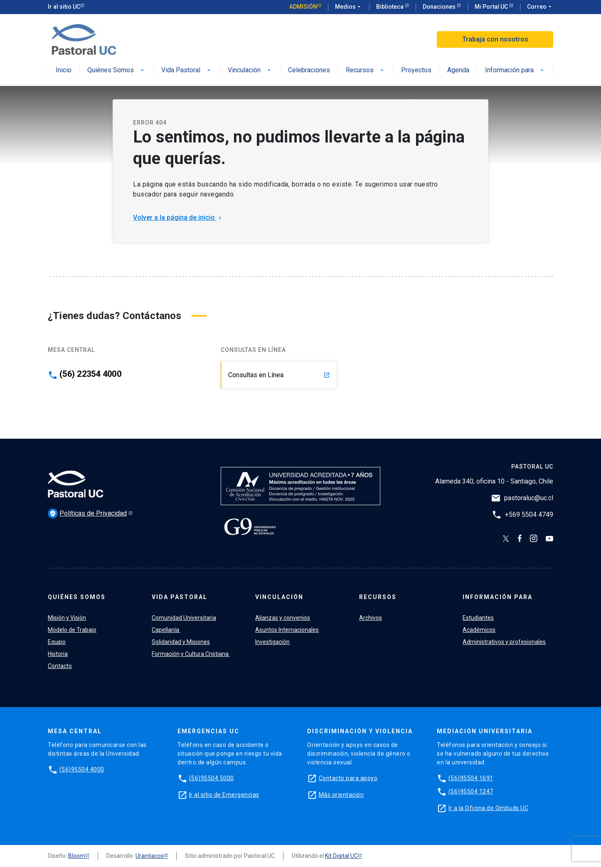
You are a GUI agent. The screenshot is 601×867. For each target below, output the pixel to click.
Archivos (370, 617)
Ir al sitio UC (64, 6)
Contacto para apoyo (348, 778)
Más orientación (341, 794)
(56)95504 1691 (470, 778)
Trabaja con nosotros (495, 39)
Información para (515, 70)
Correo (540, 7)
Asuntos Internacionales (287, 629)
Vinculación (250, 70)
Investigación (272, 642)
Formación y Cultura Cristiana (191, 654)
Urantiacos (149, 855)
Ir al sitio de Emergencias (224, 794)
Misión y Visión (67, 617)
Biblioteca (390, 6)
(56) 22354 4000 (90, 374)
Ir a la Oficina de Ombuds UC (488, 808)
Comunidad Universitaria (184, 617)
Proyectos (416, 70)
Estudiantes (478, 617)
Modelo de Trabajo (72, 629)
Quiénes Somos (116, 70)
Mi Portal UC (492, 6)
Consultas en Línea (279, 375)
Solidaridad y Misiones (181, 642)
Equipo (57, 642)
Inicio (63, 70)
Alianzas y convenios (282, 617)
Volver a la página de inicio (178, 217)
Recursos (365, 70)
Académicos (479, 629)
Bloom (76, 855)
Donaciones (440, 6)
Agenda (458, 70)
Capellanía (166, 629)
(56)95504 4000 (81, 769)
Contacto (60, 666)
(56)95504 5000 (211, 778)
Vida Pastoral (186, 70)
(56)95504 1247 (470, 791)
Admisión (303, 6)
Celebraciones (309, 70)
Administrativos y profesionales (504, 642)
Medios (348, 7)
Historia (58, 654)
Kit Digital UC (341, 855)
